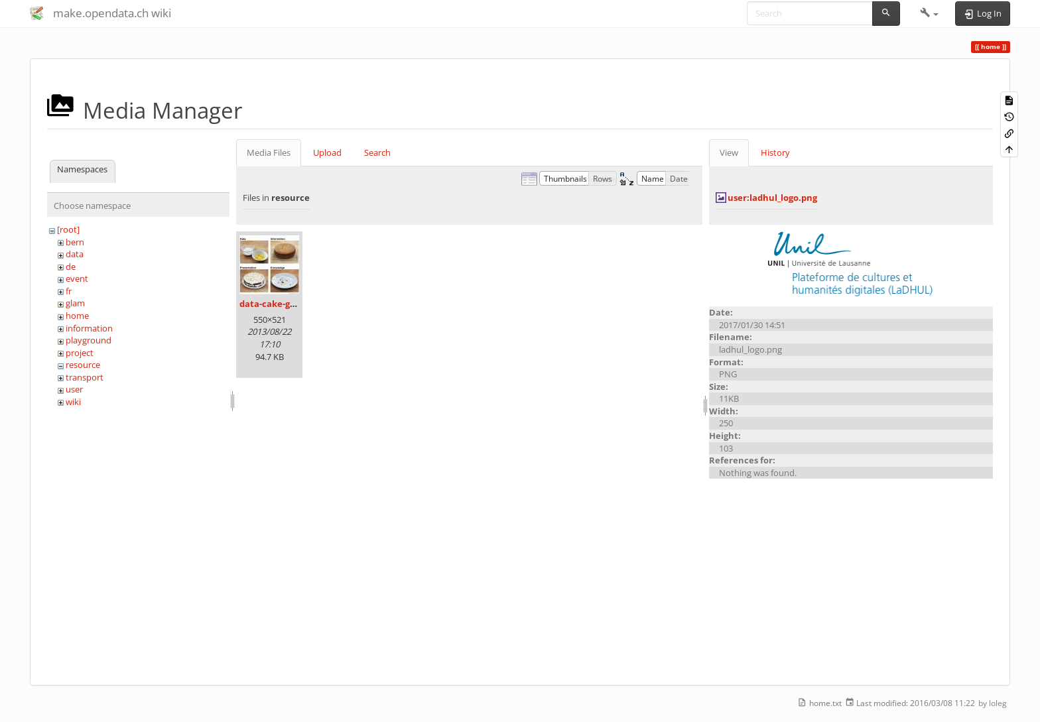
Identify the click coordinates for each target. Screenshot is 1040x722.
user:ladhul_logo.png (772, 198)
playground (88, 340)
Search (377, 152)
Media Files (269, 152)
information (89, 328)
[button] (929, 13)
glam (75, 303)
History (775, 152)
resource (83, 365)
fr (69, 291)
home (77, 316)
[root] (68, 229)
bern (75, 242)
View (729, 152)
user (74, 389)
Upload (327, 152)
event (77, 278)
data (75, 254)
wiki (73, 402)
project (80, 353)
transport (84, 377)
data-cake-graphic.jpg (286, 304)
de (71, 266)
